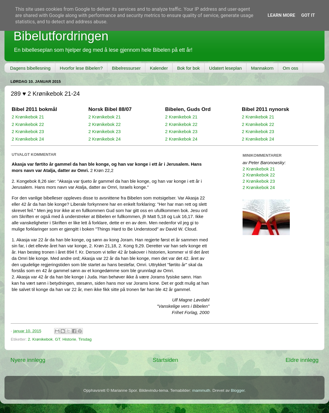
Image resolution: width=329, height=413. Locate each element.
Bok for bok (188, 68)
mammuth (201, 390)
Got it (308, 15)
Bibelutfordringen (61, 36)
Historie (69, 339)
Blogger (238, 390)
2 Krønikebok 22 (28, 124)
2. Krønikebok (40, 339)
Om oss (290, 68)
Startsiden (165, 360)
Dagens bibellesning (30, 68)
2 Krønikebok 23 (28, 131)
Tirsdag (85, 339)
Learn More (281, 15)
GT (57, 339)
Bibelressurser (126, 68)
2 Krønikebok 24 (28, 139)
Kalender (159, 68)
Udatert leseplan (225, 68)
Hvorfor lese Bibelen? (81, 68)
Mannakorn (262, 68)
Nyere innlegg (27, 360)
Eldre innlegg (302, 360)
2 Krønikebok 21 (28, 117)
